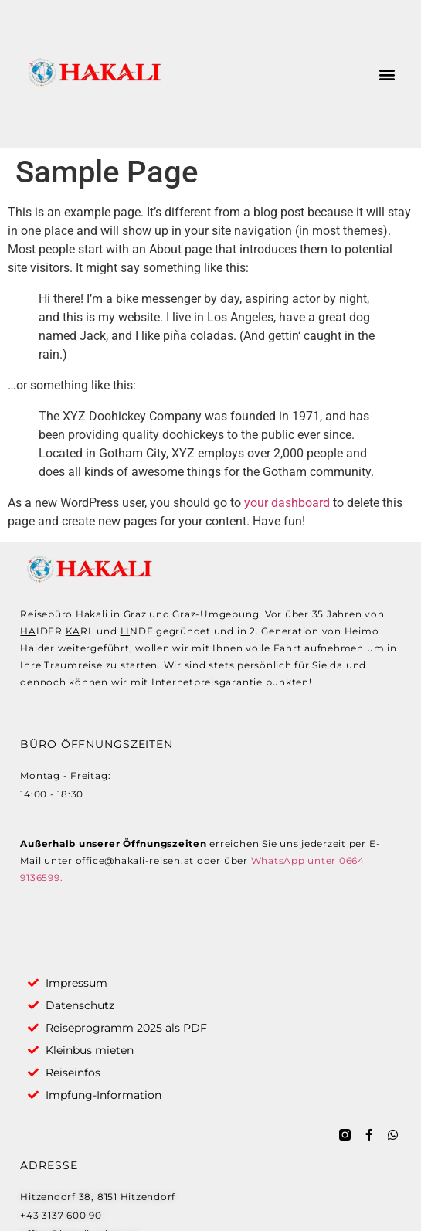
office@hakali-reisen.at (135, 860)
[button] (387, 74)
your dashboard (287, 502)
